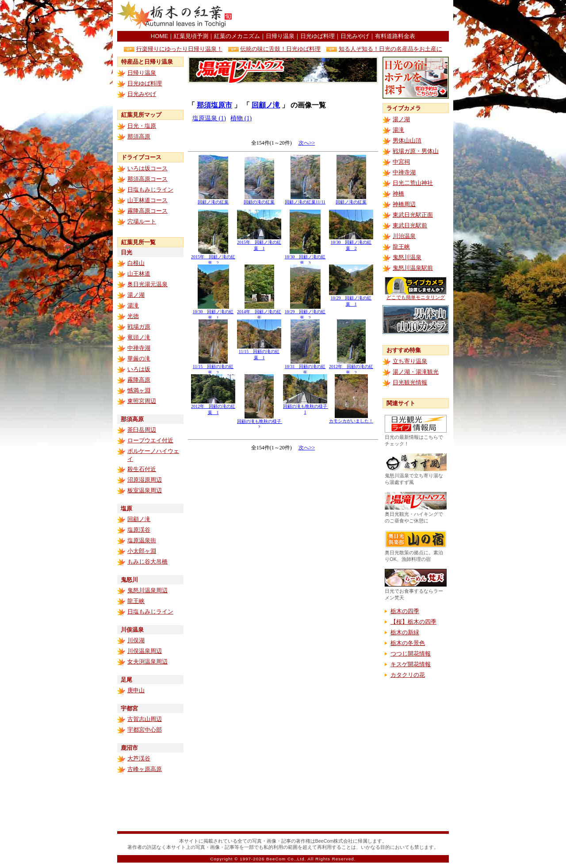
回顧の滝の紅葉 (259, 199)
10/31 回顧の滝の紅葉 (305, 367)
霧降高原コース (147, 210)
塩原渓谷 (138, 529)
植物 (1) (241, 118)
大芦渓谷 (138, 758)
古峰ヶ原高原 (144, 769)
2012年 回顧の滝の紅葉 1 (213, 407)
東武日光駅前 (410, 225)
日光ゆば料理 (317, 36)
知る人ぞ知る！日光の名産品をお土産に (390, 49)
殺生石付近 (141, 469)
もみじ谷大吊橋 (147, 561)
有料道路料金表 (395, 36)
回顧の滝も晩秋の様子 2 (261, 422)
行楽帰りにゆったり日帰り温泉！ (179, 49)
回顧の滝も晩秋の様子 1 (307, 406)
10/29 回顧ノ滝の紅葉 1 (351, 299)
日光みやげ (354, 36)
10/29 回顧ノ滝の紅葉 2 (305, 312)
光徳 (133, 316)
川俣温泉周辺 (144, 651)
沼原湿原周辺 (144, 479)
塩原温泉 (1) (209, 118)
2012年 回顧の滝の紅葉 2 (351, 367)
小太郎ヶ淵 (141, 551)
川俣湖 (136, 640)
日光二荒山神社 (413, 183)
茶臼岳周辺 (141, 429)
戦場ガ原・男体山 (416, 151)
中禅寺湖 (138, 348)
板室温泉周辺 (144, 490)
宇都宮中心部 (144, 729)
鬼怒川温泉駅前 (413, 268)
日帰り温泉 (280, 36)
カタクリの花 (407, 674)
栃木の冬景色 (407, 643)
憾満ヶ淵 (138, 390)
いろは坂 (138, 369)
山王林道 (138, 273)
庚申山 (136, 690)
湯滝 (133, 305)
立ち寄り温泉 (410, 361)
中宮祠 (401, 161)
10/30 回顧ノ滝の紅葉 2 (351, 243)
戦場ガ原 (138, 326)
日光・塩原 (141, 126)
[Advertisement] (345, 15)
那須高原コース (147, 179)
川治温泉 (404, 236)
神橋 (398, 193)
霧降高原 (138, 379)
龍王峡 (136, 601)
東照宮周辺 (141, 401)
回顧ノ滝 (138, 519)
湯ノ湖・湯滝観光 (416, 371)
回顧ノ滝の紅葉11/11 (305, 199)
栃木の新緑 (404, 632)
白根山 (136, 263)
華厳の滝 (138, 358)
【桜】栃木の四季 (413, 621)
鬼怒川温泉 (407, 257)
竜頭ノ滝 (138, 337)
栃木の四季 (404, 611)
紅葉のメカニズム (237, 36)
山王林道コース (147, 200)
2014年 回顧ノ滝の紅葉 (259, 312)
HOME (159, 36)
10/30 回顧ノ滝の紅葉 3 (305, 257)
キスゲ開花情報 (410, 664)
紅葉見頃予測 (191, 36)
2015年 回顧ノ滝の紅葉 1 (259, 243)
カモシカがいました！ (351, 418)
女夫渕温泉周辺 (147, 661)
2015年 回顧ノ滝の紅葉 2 (213, 257)
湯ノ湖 (136, 295)
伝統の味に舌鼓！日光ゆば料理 (280, 49)
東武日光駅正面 (413, 214)
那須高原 (138, 136)
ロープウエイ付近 (150, 440)
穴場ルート (141, 221)
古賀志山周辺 (144, 719)
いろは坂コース (147, 168)
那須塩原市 (214, 105)
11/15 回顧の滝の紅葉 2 (213, 367)
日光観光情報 (410, 382)
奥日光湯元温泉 (147, 284)
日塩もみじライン (150, 189)
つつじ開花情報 (410, 653)
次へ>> (306, 143)
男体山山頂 (407, 140)
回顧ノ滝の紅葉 (213, 199)
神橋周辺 (404, 204)
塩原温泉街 (141, 540)
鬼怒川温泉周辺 (147, 590)
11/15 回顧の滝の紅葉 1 (259, 352)
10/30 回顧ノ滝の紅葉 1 (213, 312)
